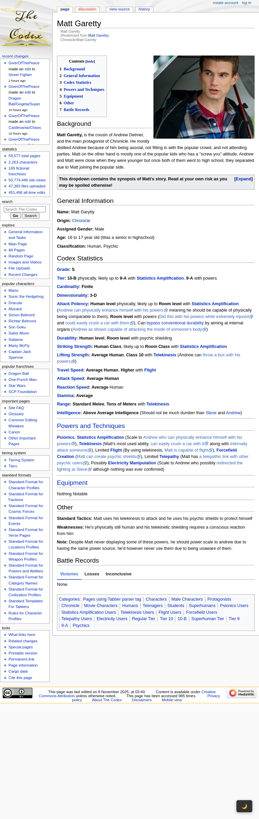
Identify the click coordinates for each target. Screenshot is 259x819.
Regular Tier (143, 618)
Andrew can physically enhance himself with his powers (111, 310)
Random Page (20, 256)
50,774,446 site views (27, 180)
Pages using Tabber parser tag (112, 599)
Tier (61, 278)
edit (28, 69)
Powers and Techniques (91, 425)
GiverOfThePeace (23, 63)
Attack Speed (70, 378)
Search (7, 202)
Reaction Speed (73, 387)
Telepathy (169, 456)
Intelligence (69, 413)
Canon (14, 432)
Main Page (17, 244)
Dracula (15, 303)
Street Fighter (20, 75)
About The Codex (107, 700)
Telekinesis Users (137, 612)
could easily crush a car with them (97, 323)
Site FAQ (16, 408)
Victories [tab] (69, 574)
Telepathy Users (76, 618)
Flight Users (170, 612)
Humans (130, 605)
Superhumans (202, 605)
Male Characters (187, 599)
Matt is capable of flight (186, 450)
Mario (13, 290)
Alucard (15, 309)
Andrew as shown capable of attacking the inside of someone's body (137, 329)
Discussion (87, 9)
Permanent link (21, 659)
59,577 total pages (24, 156)
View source (119, 9)
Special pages (20, 647)
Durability (67, 338)
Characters (156, 599)
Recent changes (15, 56)
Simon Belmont (21, 315)
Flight (150, 370)
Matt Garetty (98, 35)
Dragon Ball (18, 373)
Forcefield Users (201, 612)
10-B (182, 618)
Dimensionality (72, 295)
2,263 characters (22, 162)
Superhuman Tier (207, 618)
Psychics (81, 625)
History (144, 9)
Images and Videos (24, 262)
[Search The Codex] (25, 209)
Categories (69, 599)
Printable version (22, 653)
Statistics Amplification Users (88, 612)
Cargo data (18, 671)
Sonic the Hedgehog (26, 296)
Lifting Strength (73, 355)
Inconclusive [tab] (119, 574)
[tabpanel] (156, 585)
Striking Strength (74, 346)
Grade (63, 269)
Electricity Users (112, 618)
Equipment (72, 482)
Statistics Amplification (160, 278)
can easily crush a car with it (177, 443)
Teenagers (153, 605)
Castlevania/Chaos (24, 128)
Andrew (233, 413)
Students (175, 605)
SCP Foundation (22, 392)
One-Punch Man (22, 380)
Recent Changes (22, 275)
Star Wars (16, 386)
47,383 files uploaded (26, 186)
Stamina (65, 395)
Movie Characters (100, 605)
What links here (21, 635)
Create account (225, 3)
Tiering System (21, 460)
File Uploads (19, 268)
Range (63, 404)
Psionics (66, 437)
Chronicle (81, 220)
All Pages (16, 250)
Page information (23, 665)
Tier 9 (234, 618)
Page (64, 9)
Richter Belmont (22, 321)
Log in (246, 3)
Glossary (16, 414)
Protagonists (219, 599)
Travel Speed (70, 370)
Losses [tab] (92, 574)
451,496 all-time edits (26, 192)
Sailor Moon (18, 333)
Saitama (15, 339)
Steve (211, 413)
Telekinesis (164, 355)
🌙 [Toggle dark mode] (244, 806)
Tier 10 (166, 618)
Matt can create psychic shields (106, 456)
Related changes (22, 641)
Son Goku (17, 327)
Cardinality (68, 286)
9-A (64, 625)
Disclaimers (142, 700)
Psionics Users (234, 605)
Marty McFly (18, 346)
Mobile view (172, 700)
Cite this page (20, 678)
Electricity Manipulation (132, 463)
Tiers (12, 466)
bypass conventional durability (175, 323)
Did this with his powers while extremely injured (204, 316)
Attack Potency (72, 303)
